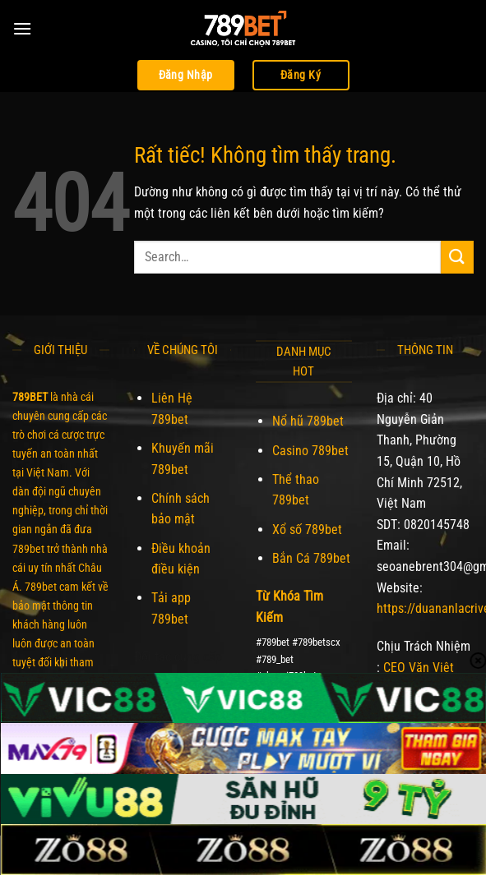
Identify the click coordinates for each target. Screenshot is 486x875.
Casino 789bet (310, 450)
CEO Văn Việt (418, 667)
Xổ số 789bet (307, 529)
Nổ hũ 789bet (308, 421)
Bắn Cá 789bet (311, 558)
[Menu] (22, 28)
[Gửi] (457, 257)
